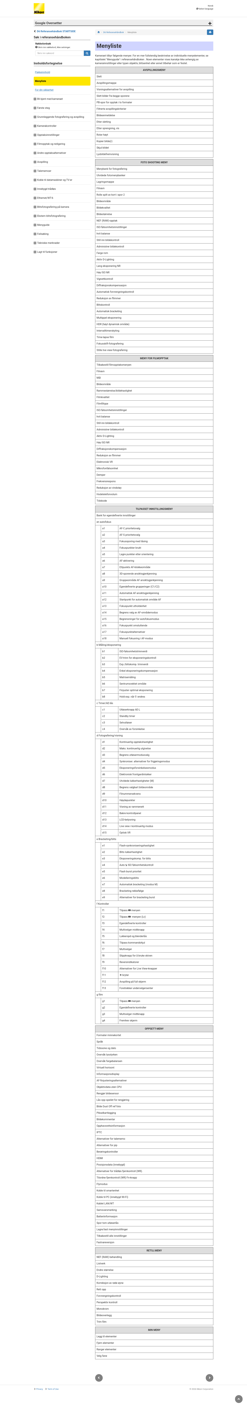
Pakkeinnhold (42, 72)
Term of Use (53, 1389)
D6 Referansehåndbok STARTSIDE (56, 31)
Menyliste (40, 81)
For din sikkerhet (44, 89)
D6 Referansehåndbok (113, 32)
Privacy (39, 1389)
